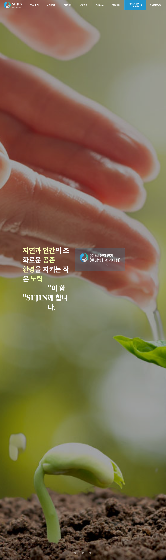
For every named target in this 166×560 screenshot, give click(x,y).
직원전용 (155, 5)
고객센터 (116, 5)
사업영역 (50, 5)
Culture (100, 5)
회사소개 (34, 5)
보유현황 (67, 5)
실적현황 (83, 5)
